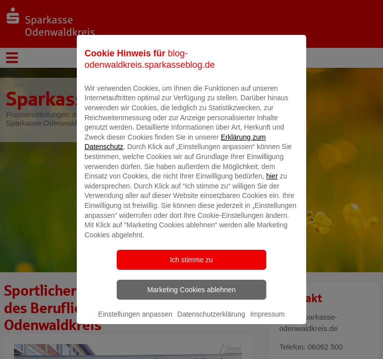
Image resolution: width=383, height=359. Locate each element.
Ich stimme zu (191, 273)
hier (272, 189)
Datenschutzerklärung (211, 327)
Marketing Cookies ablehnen (191, 303)
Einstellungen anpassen (135, 327)
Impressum (267, 327)
